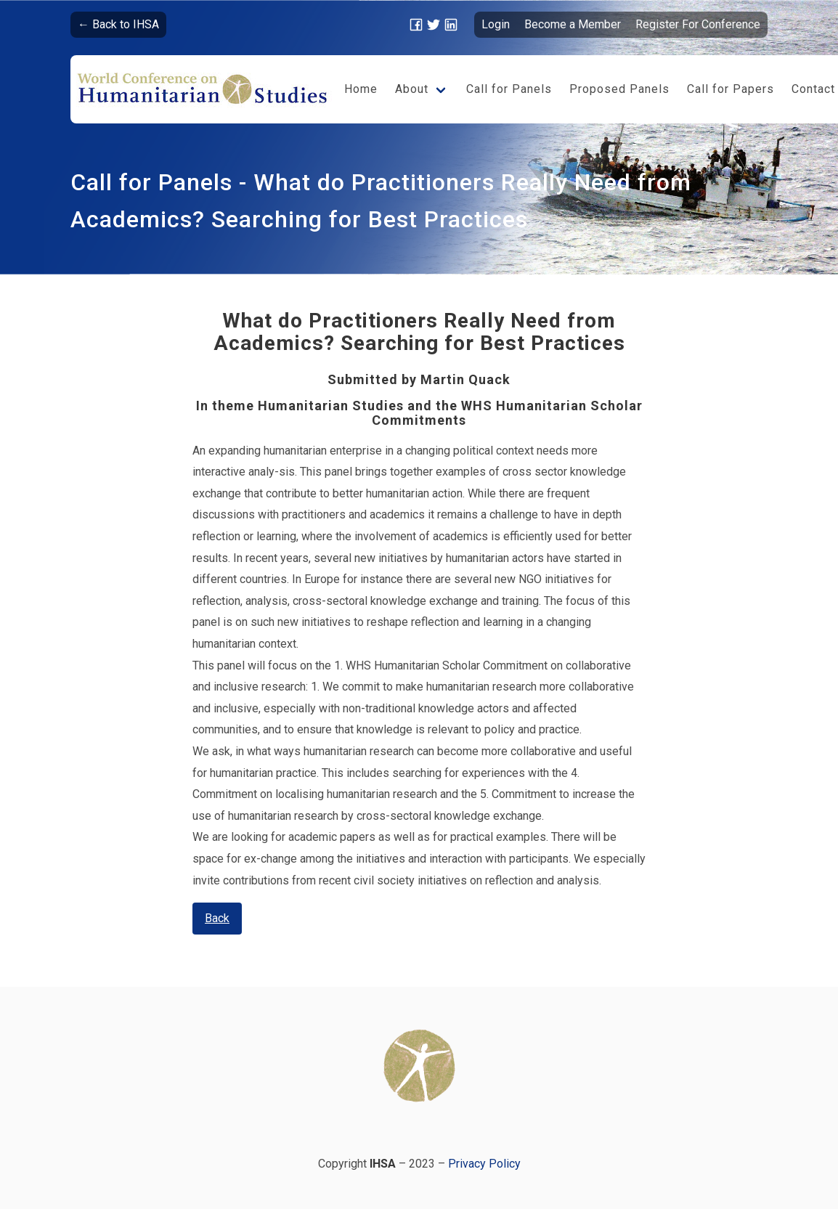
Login (495, 24)
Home (361, 89)
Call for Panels (509, 89)
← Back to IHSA (118, 24)
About (411, 89)
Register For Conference (697, 24)
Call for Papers (730, 89)
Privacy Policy (484, 1164)
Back (217, 918)
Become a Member (572, 24)
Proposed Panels (619, 89)
